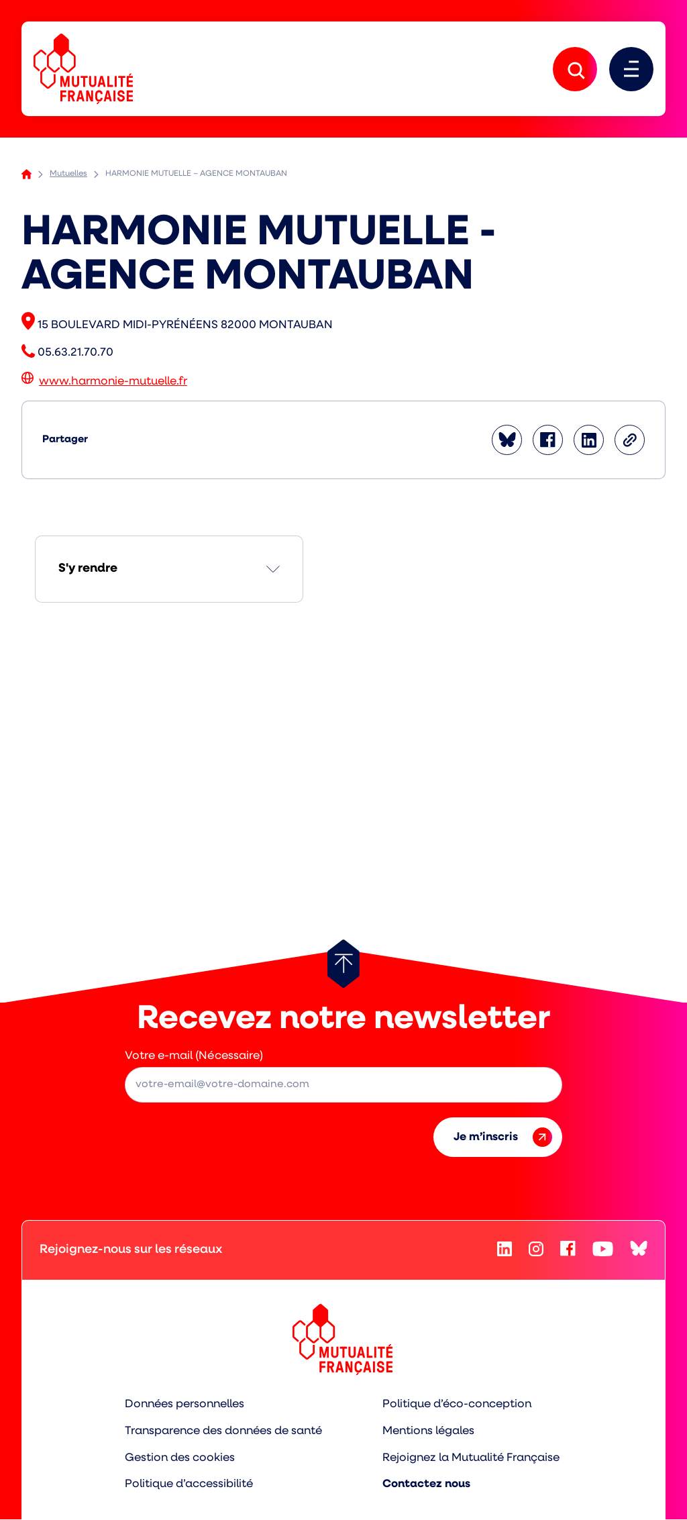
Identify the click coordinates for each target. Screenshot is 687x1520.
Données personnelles (184, 1405)
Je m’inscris (503, 1138)
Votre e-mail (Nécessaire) (194, 1056)
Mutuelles (68, 174)
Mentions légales (429, 1431)
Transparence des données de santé (223, 1431)
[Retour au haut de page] (343, 964)
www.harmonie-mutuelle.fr (113, 382)
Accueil (26, 175)
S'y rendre (87, 569)
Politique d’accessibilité (188, 1484)
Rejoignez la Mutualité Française (472, 1458)
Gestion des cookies (179, 1458)
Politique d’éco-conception (458, 1405)
